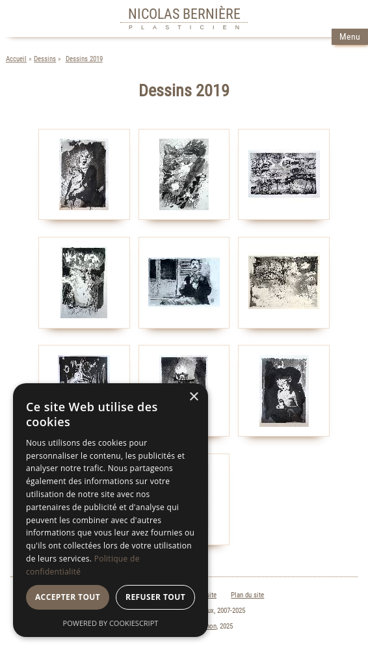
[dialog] (110, 510)
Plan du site (247, 595)
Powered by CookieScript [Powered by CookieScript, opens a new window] (111, 623)
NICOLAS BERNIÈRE (184, 13)
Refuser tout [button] (155, 597)
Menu (349, 36)
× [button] (193, 397)
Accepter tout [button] (67, 597)
